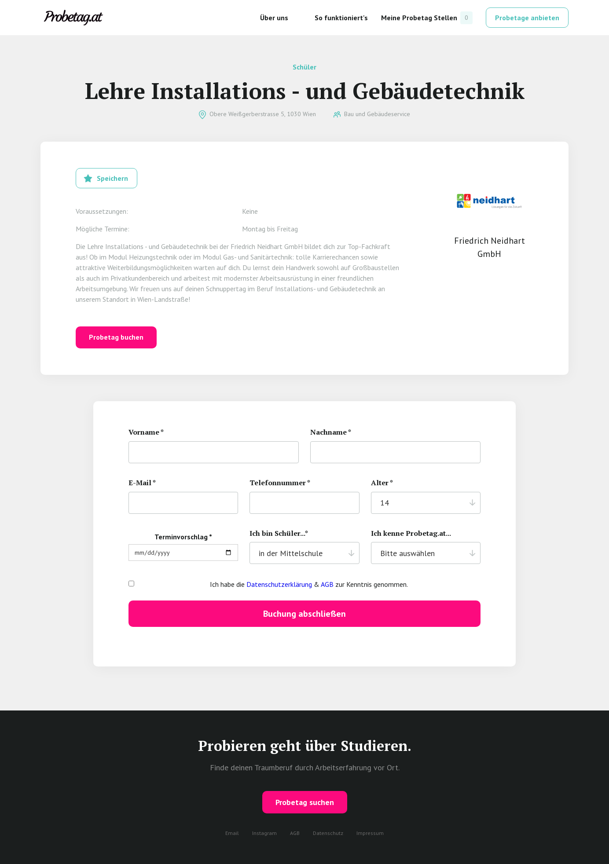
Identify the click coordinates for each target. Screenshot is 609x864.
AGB (327, 584)
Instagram (264, 833)
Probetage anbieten (527, 17)
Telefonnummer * (279, 482)
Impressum (370, 833)
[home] (73, 18)
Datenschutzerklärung (279, 584)
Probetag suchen (304, 802)
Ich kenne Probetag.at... (411, 533)
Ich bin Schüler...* (278, 533)
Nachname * (330, 432)
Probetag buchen (116, 337)
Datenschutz (328, 833)
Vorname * (146, 432)
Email (232, 833)
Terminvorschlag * (183, 536)
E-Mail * (142, 482)
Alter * (382, 482)
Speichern (112, 178)
